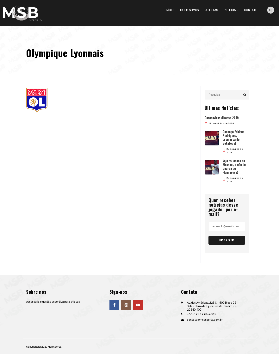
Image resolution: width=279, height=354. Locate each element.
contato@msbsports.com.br (205, 319)
